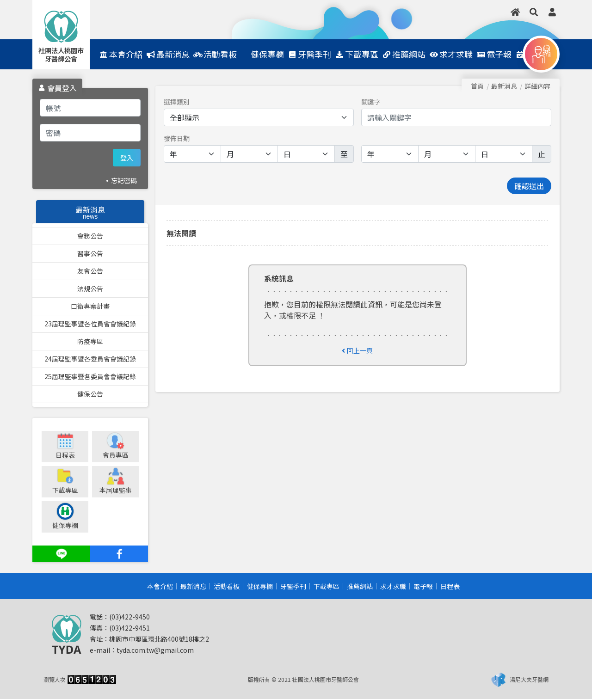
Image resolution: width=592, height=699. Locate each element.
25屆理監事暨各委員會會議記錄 (90, 376)
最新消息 (193, 586)
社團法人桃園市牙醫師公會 (61, 54)
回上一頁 (357, 350)
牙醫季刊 (293, 586)
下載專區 (326, 586)
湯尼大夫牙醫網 (529, 679)
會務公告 (90, 235)
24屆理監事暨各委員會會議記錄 (90, 358)
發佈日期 (177, 138)
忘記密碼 (124, 180)
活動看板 (227, 586)
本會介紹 (160, 586)
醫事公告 (90, 253)
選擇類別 (177, 101)
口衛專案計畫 (90, 306)
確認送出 (529, 185)
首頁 (477, 86)
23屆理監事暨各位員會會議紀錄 (90, 323)
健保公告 (90, 394)
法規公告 (90, 288)
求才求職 (393, 586)
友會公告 (90, 271)
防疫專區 (90, 341)
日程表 (450, 586)
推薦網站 (360, 586)
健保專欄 (260, 586)
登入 (126, 157)
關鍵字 (371, 101)
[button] (533, 12)
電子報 (423, 586)
